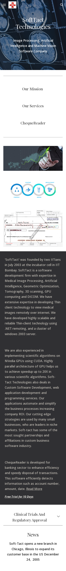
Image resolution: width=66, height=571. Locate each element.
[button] (4, 5)
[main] (33, 24)
